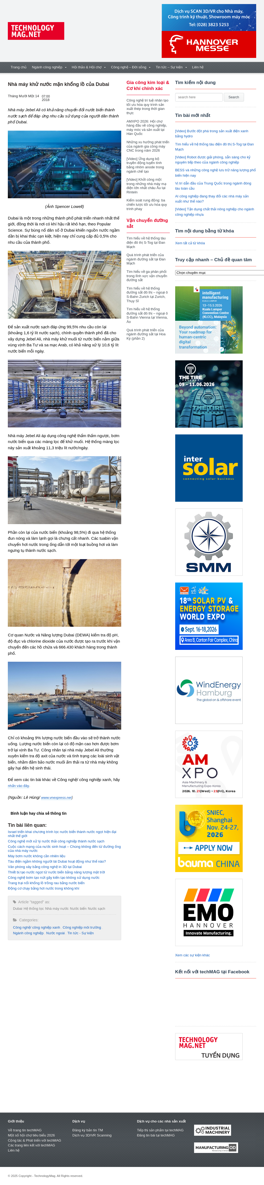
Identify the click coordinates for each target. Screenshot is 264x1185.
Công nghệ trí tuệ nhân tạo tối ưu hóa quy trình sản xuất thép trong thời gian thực (147, 106)
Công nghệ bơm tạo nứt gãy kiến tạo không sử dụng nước (53, 878)
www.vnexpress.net (56, 798)
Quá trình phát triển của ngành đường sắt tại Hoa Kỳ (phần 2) (146, 330)
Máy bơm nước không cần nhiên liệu (36, 856)
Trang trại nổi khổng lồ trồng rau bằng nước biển (46, 883)
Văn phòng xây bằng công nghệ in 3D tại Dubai (44, 867)
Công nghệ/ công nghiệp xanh (36, 927)
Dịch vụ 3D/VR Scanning (91, 1135)
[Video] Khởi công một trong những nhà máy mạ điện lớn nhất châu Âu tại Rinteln (146, 181)
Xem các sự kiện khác (192, 955)
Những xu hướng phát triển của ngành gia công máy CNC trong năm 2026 (148, 146)
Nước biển (78, 909)
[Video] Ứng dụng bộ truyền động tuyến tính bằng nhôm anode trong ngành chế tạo (148, 163)
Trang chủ (18, 67)
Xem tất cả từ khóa (190, 243)
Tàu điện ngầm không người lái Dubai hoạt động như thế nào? (56, 861)
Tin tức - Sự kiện (80, 933)
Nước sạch (96, 909)
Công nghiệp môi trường (81, 927)
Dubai (17, 909)
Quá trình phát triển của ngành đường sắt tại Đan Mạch (146, 255)
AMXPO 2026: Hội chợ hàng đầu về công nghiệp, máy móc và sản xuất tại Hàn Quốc (147, 127)
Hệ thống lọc (33, 909)
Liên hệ (198, 67)
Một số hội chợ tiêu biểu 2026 (31, 1135)
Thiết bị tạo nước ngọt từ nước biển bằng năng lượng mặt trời (56, 872)
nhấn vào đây (18, 786)
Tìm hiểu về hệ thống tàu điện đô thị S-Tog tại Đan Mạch (146, 238)
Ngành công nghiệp (28, 933)
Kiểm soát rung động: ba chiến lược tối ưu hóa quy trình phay (147, 200)
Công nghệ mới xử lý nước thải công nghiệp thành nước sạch (56, 841)
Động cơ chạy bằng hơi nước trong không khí (43, 888)
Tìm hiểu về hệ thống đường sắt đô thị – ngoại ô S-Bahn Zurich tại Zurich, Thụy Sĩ (147, 290)
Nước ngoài (55, 933)
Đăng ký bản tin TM (87, 1130)
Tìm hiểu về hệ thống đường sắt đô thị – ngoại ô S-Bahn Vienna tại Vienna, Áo (147, 311)
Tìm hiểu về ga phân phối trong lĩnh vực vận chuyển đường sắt (147, 271)
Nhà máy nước (56, 909)
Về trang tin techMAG (24, 1130)
